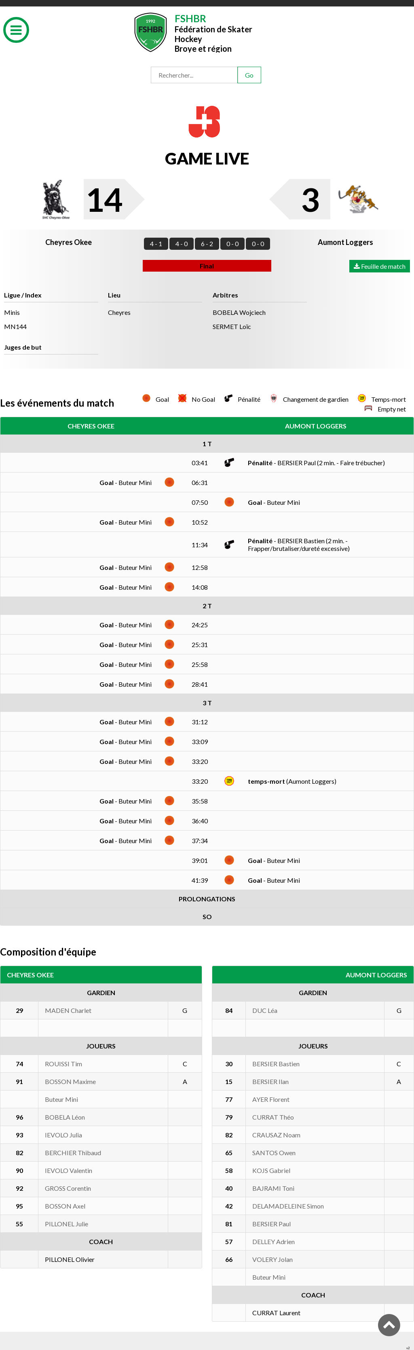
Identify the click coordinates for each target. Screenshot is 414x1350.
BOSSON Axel (65, 1206)
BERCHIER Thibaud (73, 1152)
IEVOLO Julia (63, 1135)
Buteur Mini (61, 1099)
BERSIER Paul (271, 1224)
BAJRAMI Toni (273, 1188)
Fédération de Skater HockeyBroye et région (213, 33)
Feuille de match (380, 266)
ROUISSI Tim (63, 1063)
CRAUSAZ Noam (276, 1135)
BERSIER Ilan (270, 1081)
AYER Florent (270, 1099)
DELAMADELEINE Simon (288, 1206)
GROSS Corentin (68, 1188)
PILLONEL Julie (66, 1224)
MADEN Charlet (68, 1010)
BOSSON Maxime (70, 1081)
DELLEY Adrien (273, 1241)
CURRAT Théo (273, 1117)
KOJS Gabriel (271, 1170)
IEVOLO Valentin (68, 1170)
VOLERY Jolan (272, 1259)
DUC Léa (264, 1010)
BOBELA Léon (65, 1117)
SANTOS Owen (274, 1152)
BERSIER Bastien (276, 1063)
